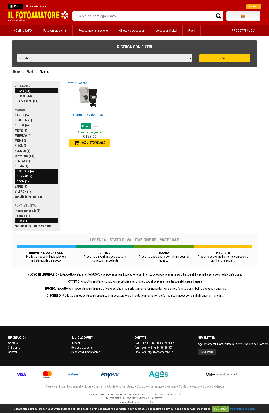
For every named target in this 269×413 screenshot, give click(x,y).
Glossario (171, 386)
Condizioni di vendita (149, 386)
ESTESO (72, 83)
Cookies (208, 386)
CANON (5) (22, 115)
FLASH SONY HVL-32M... (89, 115)
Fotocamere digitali (55, 31)
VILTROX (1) (23, 192)
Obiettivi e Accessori (132, 31)
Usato (130, 386)
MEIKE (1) (21, 141)
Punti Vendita (116, 386)
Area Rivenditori (55, 386)
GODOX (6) (22, 125)
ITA (14, 7)
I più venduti (74, 386)
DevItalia (148, 402)
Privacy (196, 386)
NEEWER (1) (22, 151)
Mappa (219, 386)
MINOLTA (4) (23, 135)
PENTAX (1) (22, 161)
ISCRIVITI (207, 352)
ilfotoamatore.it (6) (27, 211)
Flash (191, 31)
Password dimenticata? (85, 352)
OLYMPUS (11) (24, 156)
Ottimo (86, 126)
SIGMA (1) (21, 166)
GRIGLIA (83, 83)
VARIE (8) (21, 186)
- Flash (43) (23, 96)
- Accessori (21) (26, 101)
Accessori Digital (166, 31)
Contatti (13, 352)
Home (17, 71)
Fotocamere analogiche (93, 31)
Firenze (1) (22, 216)
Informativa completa (242, 408)
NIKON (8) (21, 146)
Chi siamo (14, 347)
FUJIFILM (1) (23, 120)
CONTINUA (220, 408)
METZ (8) (21, 130)
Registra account (81, 347)
